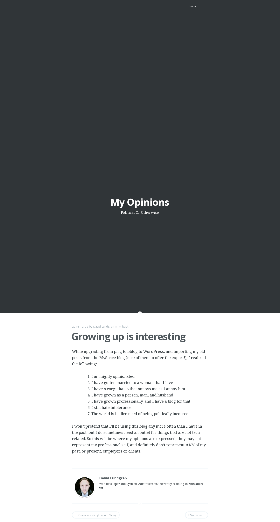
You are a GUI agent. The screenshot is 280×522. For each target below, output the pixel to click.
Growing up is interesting (128, 336)
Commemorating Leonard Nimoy (95, 515)
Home (193, 6)
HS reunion (196, 515)
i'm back (123, 326)
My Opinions (139, 202)
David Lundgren (103, 326)
